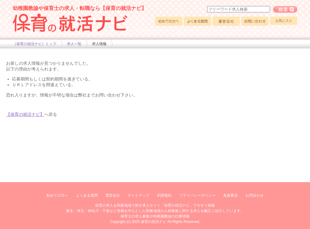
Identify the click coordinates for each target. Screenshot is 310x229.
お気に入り (283, 20)
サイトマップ (138, 195)
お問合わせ (255, 195)
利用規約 (164, 195)
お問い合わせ (255, 21)
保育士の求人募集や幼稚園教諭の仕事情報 (155, 216)
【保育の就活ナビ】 (25, 114)
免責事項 (230, 195)
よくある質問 (197, 21)
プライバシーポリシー (197, 195)
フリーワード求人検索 (285, 9)
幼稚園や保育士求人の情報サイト (70, 22)
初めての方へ (168, 21)
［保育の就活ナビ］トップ (34, 44)
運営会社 (226, 21)
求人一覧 (74, 44)
